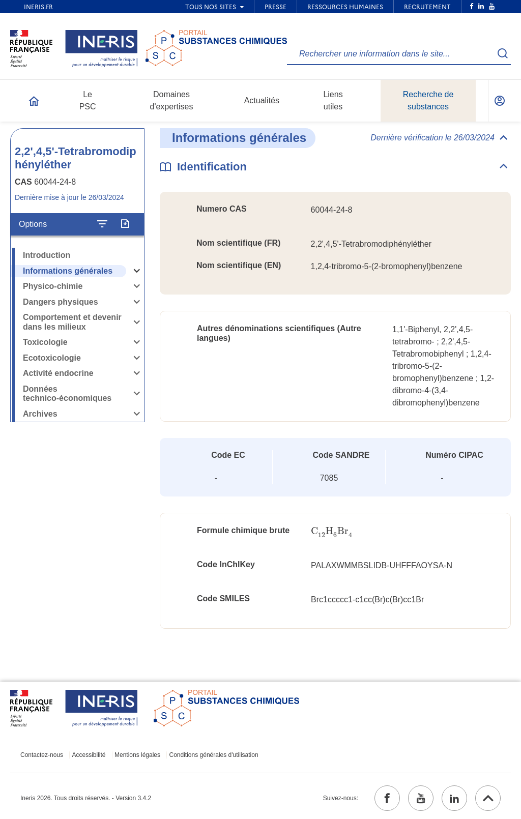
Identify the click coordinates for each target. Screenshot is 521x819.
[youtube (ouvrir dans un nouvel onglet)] (420, 798)
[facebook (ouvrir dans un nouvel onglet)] (387, 798)
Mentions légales (137, 754)
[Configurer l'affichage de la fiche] (102, 224)
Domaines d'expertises (171, 100)
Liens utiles (332, 100)
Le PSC (87, 100)
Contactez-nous (41, 754)
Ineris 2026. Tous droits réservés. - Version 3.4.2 (85, 798)
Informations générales (67, 271)
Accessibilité (89, 754)
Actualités (261, 100)
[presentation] (332, 531)
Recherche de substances (428, 100)
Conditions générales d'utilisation (213, 754)
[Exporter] (125, 224)
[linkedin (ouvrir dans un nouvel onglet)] (454, 798)
